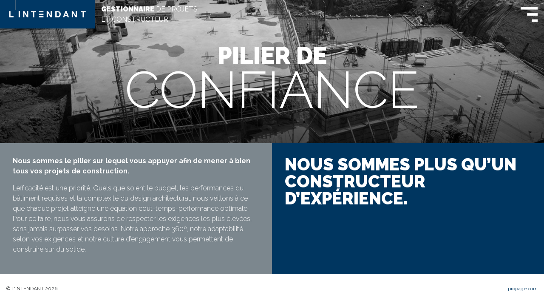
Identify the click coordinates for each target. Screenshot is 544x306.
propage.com (523, 289)
